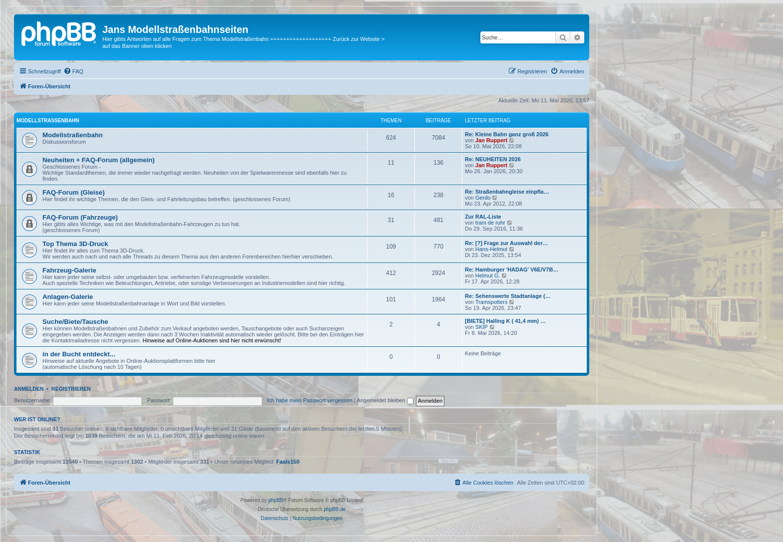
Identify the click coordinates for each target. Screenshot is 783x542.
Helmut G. (487, 275)
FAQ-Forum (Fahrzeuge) (80, 217)
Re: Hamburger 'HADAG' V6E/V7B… (511, 269)
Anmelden (29, 389)
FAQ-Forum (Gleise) (73, 192)
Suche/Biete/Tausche (75, 321)
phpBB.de (335, 509)
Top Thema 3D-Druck (75, 244)
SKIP (481, 327)
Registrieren (71, 389)
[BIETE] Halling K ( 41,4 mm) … (505, 321)
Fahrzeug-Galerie (69, 270)
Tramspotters (491, 302)
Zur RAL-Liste (483, 217)
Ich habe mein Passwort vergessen (310, 400)
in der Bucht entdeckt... (78, 354)
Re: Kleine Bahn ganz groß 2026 (506, 134)
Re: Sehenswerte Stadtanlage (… (508, 296)
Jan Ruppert (491, 140)
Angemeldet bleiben (385, 400)
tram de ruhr (490, 223)
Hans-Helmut (491, 249)
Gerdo (483, 198)
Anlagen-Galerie (67, 296)
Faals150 (287, 462)
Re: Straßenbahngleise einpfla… (507, 192)
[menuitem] (73, 71)
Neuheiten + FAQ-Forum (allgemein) (98, 160)
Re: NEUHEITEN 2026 (493, 159)
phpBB (275, 500)
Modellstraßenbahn (47, 120)
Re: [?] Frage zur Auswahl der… (506, 243)
